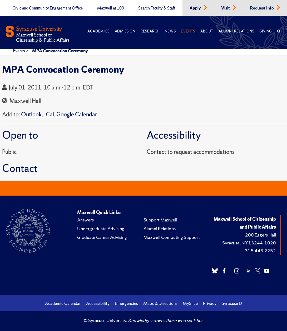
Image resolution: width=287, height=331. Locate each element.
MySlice (190, 303)
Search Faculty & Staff (156, 8)
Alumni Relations (236, 31)
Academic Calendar (63, 303)
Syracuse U (232, 303)
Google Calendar (76, 114)
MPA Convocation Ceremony (60, 51)
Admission (125, 31)
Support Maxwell (160, 220)
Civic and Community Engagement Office (47, 8)
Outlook (31, 114)
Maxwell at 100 (110, 8)
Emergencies (126, 303)
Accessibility (98, 303)
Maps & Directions (160, 303)
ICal (49, 114)
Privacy (209, 303)
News (170, 31)
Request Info (262, 8)
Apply (196, 8)
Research (150, 31)
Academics (98, 31)
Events (188, 31)
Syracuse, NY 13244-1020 (249, 243)
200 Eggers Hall (260, 235)
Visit (226, 8)
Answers (85, 220)
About (206, 31)
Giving (265, 31)
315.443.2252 (260, 251)
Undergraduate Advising (100, 228)
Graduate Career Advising (102, 237)
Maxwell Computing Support (172, 237)
